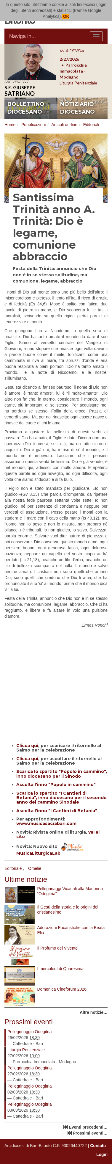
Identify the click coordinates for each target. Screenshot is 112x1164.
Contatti (98, 1145)
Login (102, 1154)
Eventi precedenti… (88, 1127)
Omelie (34, 868)
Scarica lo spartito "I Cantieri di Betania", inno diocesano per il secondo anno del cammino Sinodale (61, 797)
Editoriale (13, 868)
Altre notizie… (94, 1012)
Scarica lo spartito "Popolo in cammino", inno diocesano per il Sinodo (61, 774)
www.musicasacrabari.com (46, 823)
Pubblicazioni (33, 124)
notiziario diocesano (77, 108)
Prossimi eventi (28, 1022)
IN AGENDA (72, 51)
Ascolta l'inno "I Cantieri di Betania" (56, 810)
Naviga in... (22, 36)
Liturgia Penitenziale (26, 1049)
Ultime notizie (25, 879)
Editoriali (91, 124)
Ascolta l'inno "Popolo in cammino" (56, 784)
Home (9, 124)
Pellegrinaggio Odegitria (29, 1031)
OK (65, 16)
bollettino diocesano (25, 108)
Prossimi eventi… (90, 1133)
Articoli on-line (64, 124)
